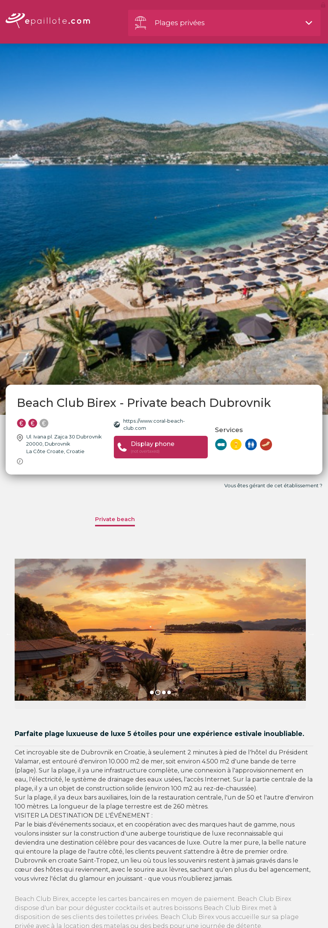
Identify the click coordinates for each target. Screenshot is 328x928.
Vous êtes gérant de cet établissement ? (273, 485)
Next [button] (311, 634)
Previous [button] (9, 634)
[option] (160, 634)
